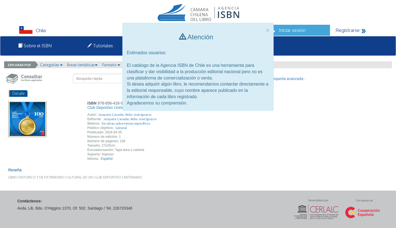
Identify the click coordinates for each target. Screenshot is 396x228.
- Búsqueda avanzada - (286, 78)
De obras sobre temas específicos (126, 123)
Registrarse (348, 30)
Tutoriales (100, 45)
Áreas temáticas (82, 65)
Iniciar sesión (292, 30)
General (121, 128)
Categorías (51, 65)
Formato (111, 65)
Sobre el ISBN (35, 45)
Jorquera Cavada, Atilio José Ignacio (125, 115)
